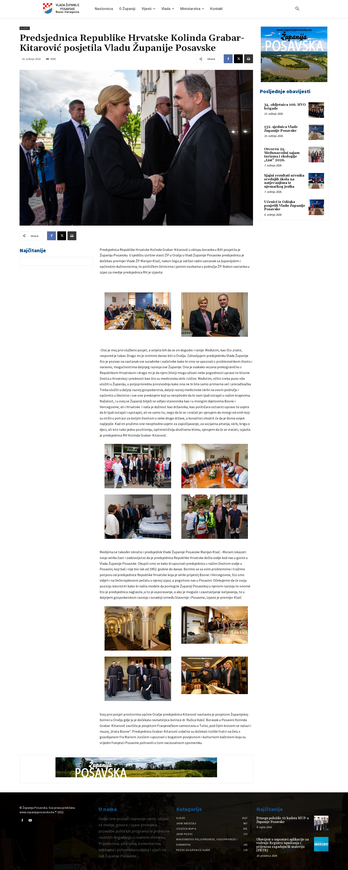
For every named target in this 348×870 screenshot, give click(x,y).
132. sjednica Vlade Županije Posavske (281, 129)
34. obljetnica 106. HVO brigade (285, 107)
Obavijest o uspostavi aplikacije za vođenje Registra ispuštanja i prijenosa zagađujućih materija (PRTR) (282, 845)
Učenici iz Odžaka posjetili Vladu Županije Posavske (284, 205)
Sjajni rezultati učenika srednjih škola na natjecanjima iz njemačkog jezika (284, 181)
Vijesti (25, 28)
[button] (297, 9)
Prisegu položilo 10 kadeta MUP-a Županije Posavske (282, 820)
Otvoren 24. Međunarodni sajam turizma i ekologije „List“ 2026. (282, 154)
